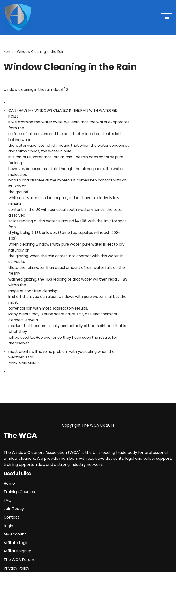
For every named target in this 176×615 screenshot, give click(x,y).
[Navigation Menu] (166, 17)
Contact (11, 560)
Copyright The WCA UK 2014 (88, 468)
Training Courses (19, 534)
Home (9, 51)
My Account (15, 577)
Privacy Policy (16, 611)
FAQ (7, 543)
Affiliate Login (16, 585)
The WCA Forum (19, 602)
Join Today (14, 551)
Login (8, 568)
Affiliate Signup (17, 594)
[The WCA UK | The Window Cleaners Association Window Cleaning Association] (18, 17)
